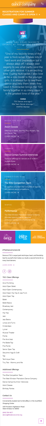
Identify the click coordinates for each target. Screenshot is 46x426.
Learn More (12, 136)
